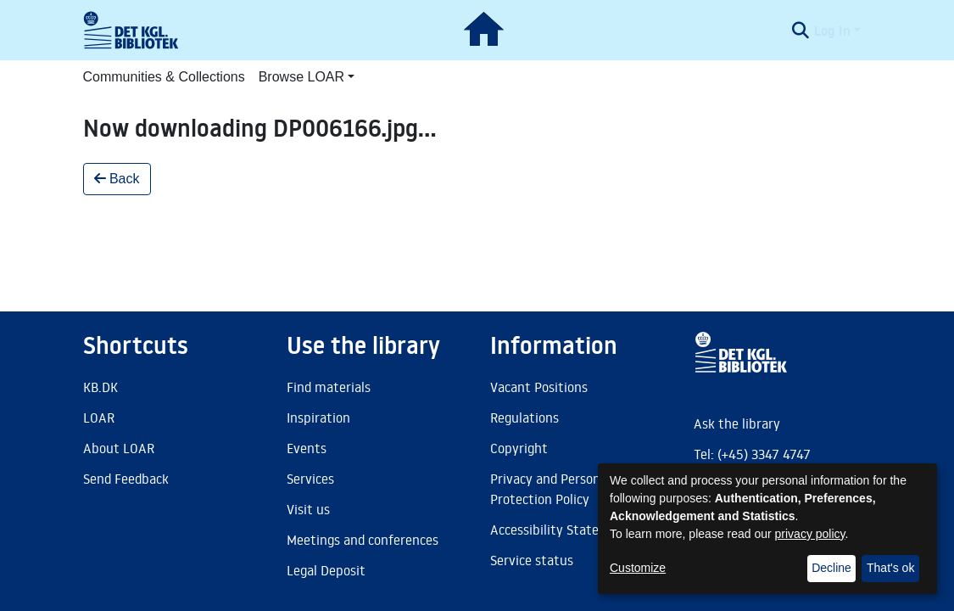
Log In (832, 30)
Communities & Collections (164, 77)
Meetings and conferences (362, 539)
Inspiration (318, 417)
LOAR (98, 417)
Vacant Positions (539, 386)
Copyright (519, 448)
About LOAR (118, 448)
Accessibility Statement (560, 529)
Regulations (524, 417)
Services (310, 478)
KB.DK (100, 386)
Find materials (329, 386)
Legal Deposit (326, 570)
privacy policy (810, 534)
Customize (638, 568)
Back (117, 178)
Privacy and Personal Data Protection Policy (566, 488)
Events (306, 448)
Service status (531, 560)
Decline (831, 568)
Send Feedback (126, 478)
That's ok (890, 568)
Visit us (308, 509)
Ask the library (737, 423)
